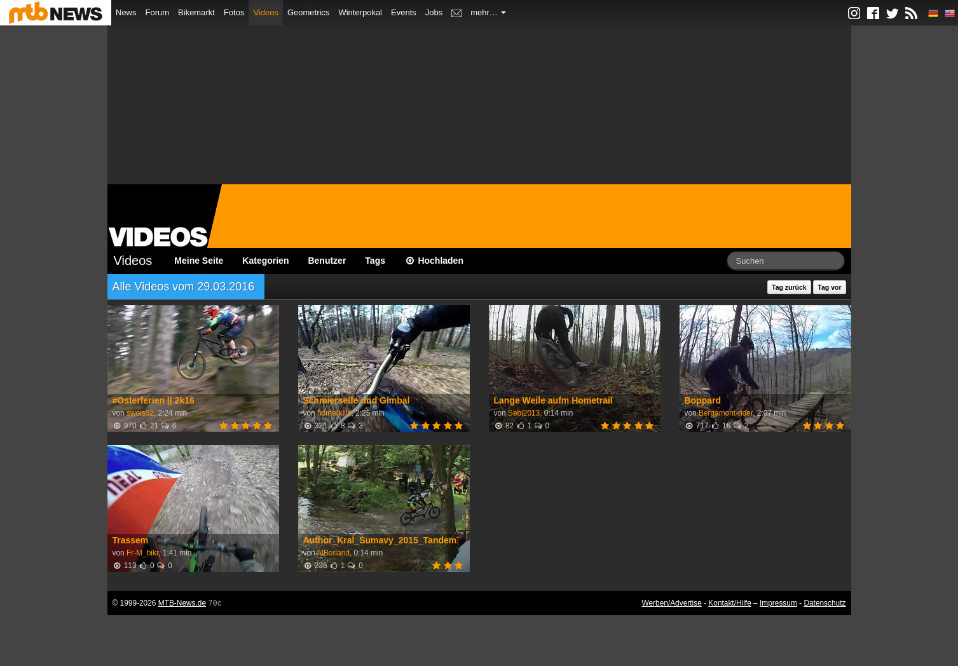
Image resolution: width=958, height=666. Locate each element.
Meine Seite (198, 260)
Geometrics (308, 12)
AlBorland (333, 552)
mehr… (488, 12)
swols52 (140, 413)
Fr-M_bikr (142, 552)
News (126, 12)
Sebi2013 (524, 413)
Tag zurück (789, 287)
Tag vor (829, 287)
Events (403, 12)
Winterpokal (360, 12)
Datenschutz (824, 603)
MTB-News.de (182, 603)
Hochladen (433, 260)
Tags (375, 260)
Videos (265, 12)
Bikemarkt (196, 12)
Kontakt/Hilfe (729, 603)
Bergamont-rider (726, 413)
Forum (158, 12)
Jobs (433, 12)
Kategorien (265, 260)
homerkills (334, 413)
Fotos (234, 12)
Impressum (778, 603)
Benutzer (327, 260)
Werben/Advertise (671, 603)
